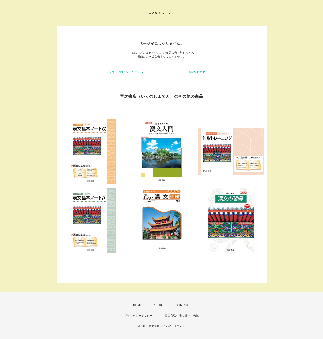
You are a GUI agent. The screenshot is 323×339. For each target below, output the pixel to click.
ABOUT (159, 305)
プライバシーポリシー (138, 315)
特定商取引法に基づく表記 (182, 315)
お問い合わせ (197, 71)
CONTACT (183, 305)
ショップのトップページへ (126, 71)
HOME (137, 305)
